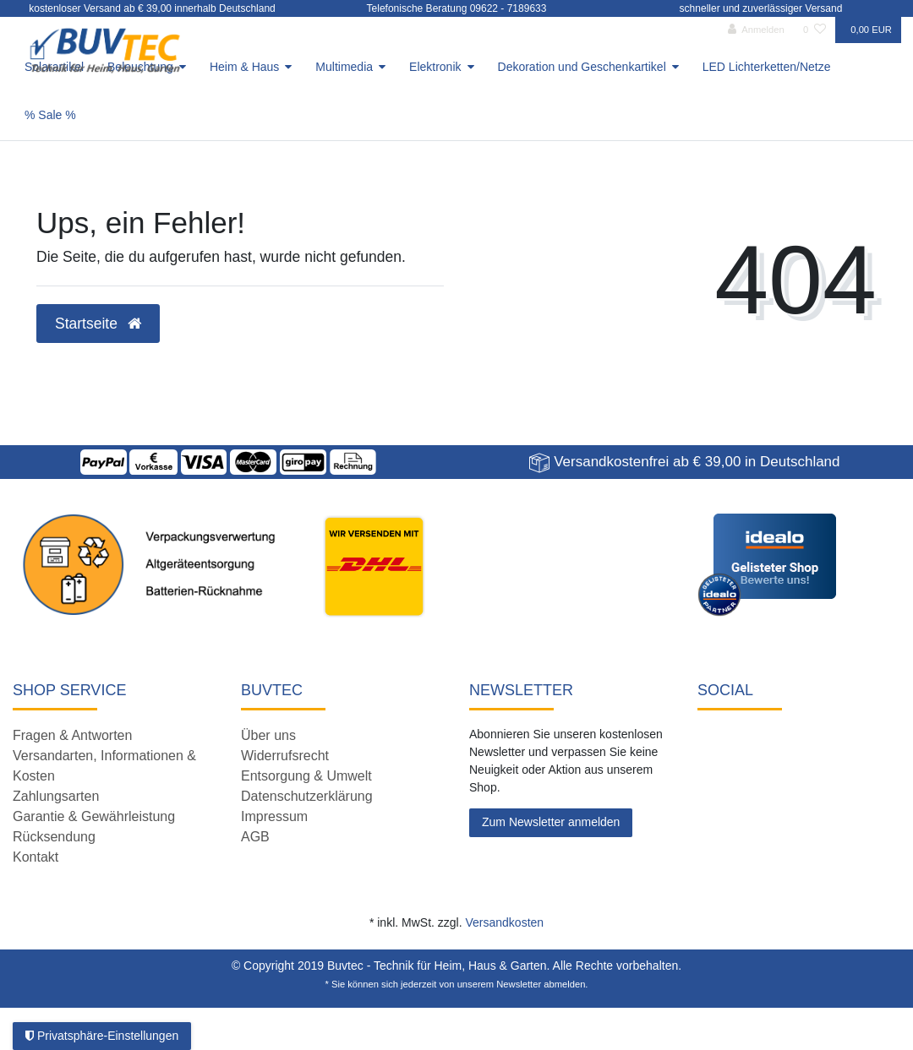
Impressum (274, 816)
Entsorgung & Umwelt (306, 776)
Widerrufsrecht (285, 755)
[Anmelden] (756, 30)
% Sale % (50, 115)
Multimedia (344, 66)
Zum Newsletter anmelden (551, 822)
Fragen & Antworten (72, 735)
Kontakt (35, 857)
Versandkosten (504, 922)
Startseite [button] (98, 323)
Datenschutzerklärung (307, 796)
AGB (255, 837)
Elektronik (435, 66)
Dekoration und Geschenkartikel (582, 66)
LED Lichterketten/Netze (767, 66)
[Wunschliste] (814, 30)
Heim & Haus (244, 66)
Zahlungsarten (56, 796)
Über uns (268, 735)
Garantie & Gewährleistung (94, 816)
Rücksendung (54, 837)
